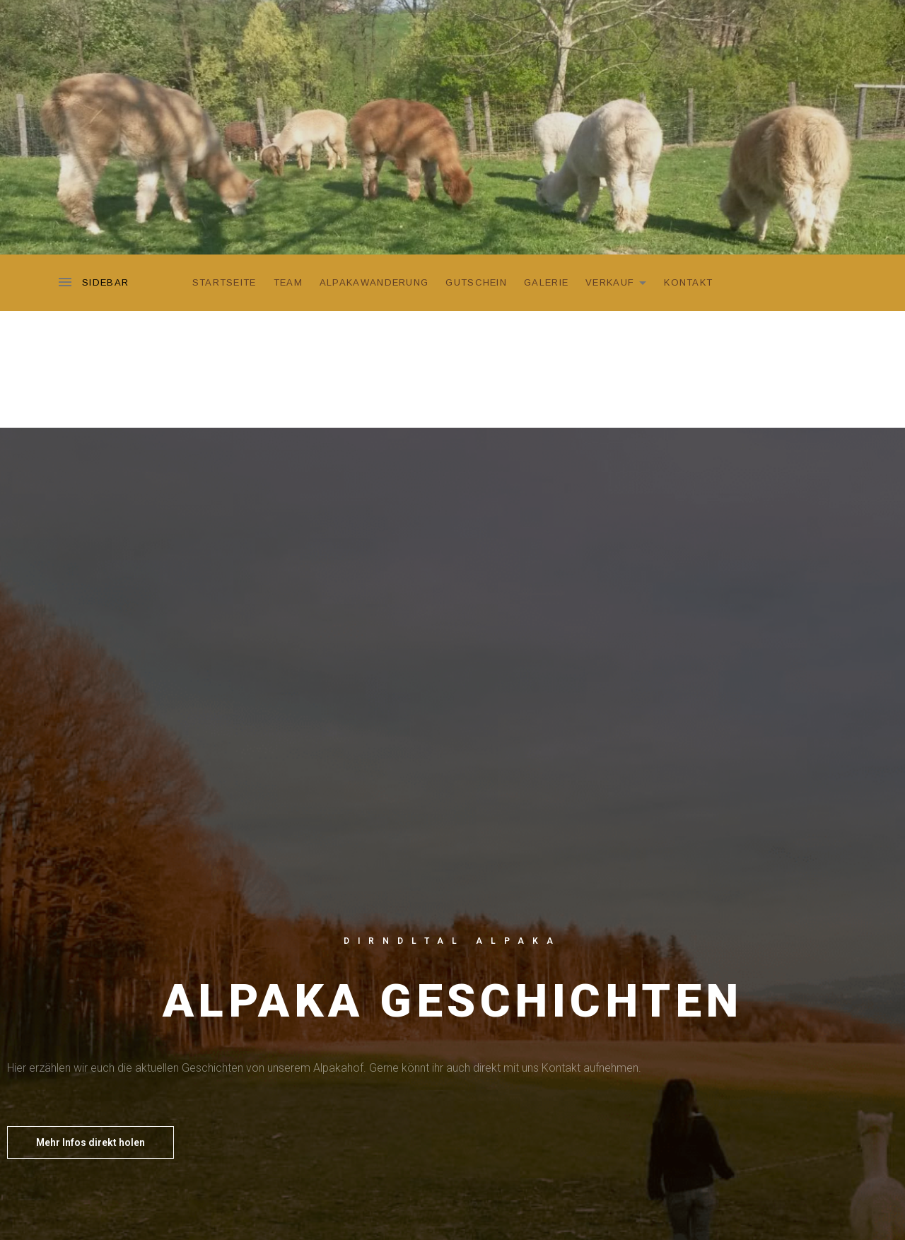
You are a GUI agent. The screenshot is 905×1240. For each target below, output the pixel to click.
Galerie (546, 282)
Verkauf (619, 280)
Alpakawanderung (374, 282)
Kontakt (688, 282)
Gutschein (476, 282)
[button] (90, 1142)
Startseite (224, 282)
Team (288, 282)
